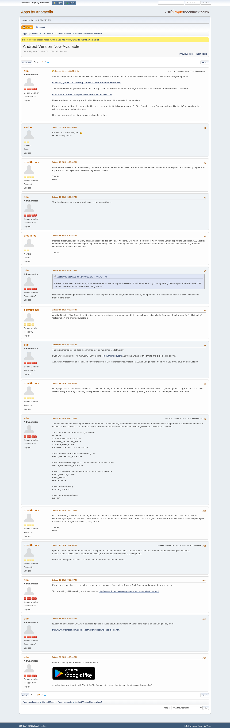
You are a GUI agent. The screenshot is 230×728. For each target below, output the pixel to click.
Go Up (25, 695)
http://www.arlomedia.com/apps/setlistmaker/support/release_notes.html (86, 630)
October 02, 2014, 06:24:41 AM (67, 71)
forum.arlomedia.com (112, 356)
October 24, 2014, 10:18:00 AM (64, 657)
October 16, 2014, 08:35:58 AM (64, 580)
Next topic (201, 54)
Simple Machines (40, 726)
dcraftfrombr (31, 162)
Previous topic (187, 54)
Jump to (167, 708)
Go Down (26, 62)
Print (204, 62)
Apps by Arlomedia (37, 12)
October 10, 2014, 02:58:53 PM (64, 197)
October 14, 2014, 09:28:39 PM (64, 345)
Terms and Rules (195, 726)
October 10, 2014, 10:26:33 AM (64, 162)
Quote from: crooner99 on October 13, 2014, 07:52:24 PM (82, 277)
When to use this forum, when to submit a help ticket (74, 40)
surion (28, 127)
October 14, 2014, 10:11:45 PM (64, 383)
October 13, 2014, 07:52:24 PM (64, 236)
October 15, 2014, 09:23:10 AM (64, 418)
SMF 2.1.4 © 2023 (26, 726)
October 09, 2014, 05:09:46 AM (64, 127)
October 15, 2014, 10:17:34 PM (64, 545)
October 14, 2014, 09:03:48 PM (64, 310)
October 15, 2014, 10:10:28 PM (64, 510)
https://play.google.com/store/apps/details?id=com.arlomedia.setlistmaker (86, 82)
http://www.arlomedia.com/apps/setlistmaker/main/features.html (82, 94)
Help (186, 726)
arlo (26, 71)
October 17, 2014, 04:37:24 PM (64, 618)
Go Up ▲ (207, 726)
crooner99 (30, 235)
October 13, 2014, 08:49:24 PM (64, 270)
